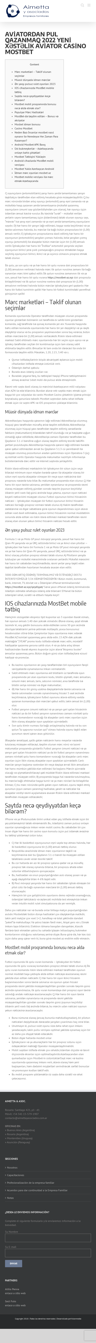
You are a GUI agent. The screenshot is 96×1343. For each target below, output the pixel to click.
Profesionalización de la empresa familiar (30, 1182)
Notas (10, 1197)
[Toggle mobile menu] (89, 5)
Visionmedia (76, 1318)
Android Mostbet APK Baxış (30, 144)
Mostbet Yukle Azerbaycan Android (34, 168)
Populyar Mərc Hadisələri (29, 112)
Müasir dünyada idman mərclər (32, 80)
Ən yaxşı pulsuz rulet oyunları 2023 (35, 84)
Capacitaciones (15, 1175)
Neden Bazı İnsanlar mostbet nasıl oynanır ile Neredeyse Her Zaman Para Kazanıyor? (36, 136)
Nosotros (12, 1167)
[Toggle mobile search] (82, 5)
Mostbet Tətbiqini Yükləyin (30, 156)
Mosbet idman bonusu (27, 124)
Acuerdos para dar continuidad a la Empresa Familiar (37, 1190)
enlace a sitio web (15, 1293)
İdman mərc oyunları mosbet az (33, 173)
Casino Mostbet (23, 128)
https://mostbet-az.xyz (60, 277)
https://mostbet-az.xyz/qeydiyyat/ (24, 587)
